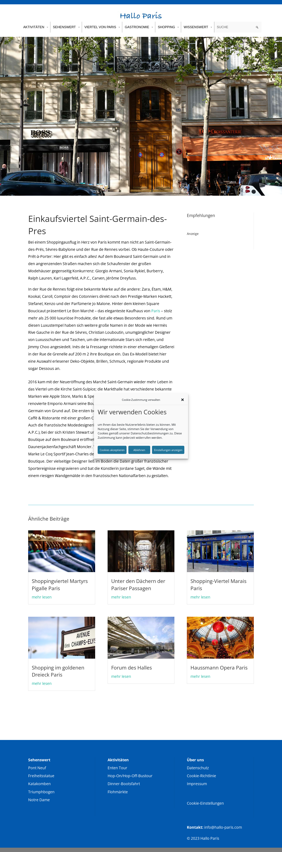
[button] (182, 400)
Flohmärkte (118, 791)
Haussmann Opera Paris (219, 667)
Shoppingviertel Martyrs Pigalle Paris (60, 584)
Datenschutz (198, 767)
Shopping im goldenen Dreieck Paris (58, 671)
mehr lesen (42, 597)
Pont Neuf (37, 767)
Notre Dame (39, 799)
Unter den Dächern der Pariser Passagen (138, 584)
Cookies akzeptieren (112, 450)
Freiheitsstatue (41, 775)
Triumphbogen (41, 791)
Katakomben (39, 783)
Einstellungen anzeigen (168, 450)
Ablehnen (139, 450)
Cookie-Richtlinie (201, 775)
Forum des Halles (131, 667)
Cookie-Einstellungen (205, 803)
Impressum (197, 783)
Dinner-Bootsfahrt (124, 783)
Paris (155, 310)
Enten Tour (117, 767)
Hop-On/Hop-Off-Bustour (130, 775)
